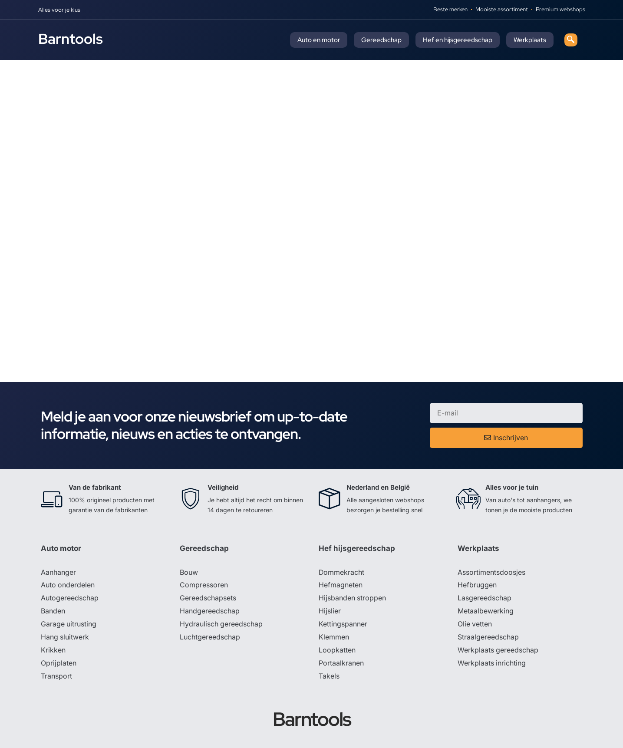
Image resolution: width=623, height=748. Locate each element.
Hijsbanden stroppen (352, 598)
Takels (329, 676)
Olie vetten (475, 624)
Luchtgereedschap (210, 637)
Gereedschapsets (208, 598)
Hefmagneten (341, 585)
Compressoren (204, 585)
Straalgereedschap (488, 637)
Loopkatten (337, 650)
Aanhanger (58, 572)
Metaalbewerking (486, 611)
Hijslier (330, 611)
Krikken (53, 650)
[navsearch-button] (570, 39)
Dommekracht (342, 572)
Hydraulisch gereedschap (221, 624)
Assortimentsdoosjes (491, 572)
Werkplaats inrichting (492, 663)
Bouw (189, 572)
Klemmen (334, 637)
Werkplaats (530, 40)
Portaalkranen (341, 663)
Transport (56, 676)
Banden (53, 611)
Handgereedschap (210, 611)
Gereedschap (381, 40)
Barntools (70, 38)
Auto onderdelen (68, 585)
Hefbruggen (477, 585)
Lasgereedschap (484, 598)
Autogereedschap (70, 598)
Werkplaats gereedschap (498, 650)
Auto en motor (318, 40)
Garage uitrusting (69, 624)
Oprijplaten (58, 663)
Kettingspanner (343, 624)
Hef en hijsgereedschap (457, 40)
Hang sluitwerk (65, 637)
